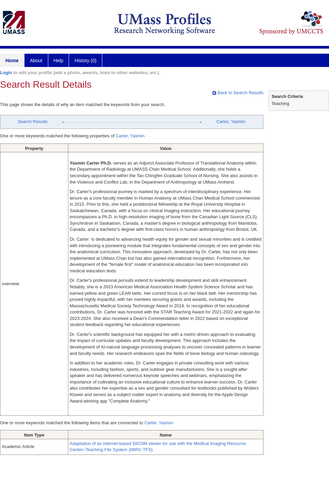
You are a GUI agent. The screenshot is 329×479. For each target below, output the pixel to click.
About (36, 60)
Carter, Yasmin (231, 121)
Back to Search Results (237, 92)
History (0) (85, 60)
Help (59, 60)
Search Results (33, 121)
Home (12, 60)
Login (6, 72)
